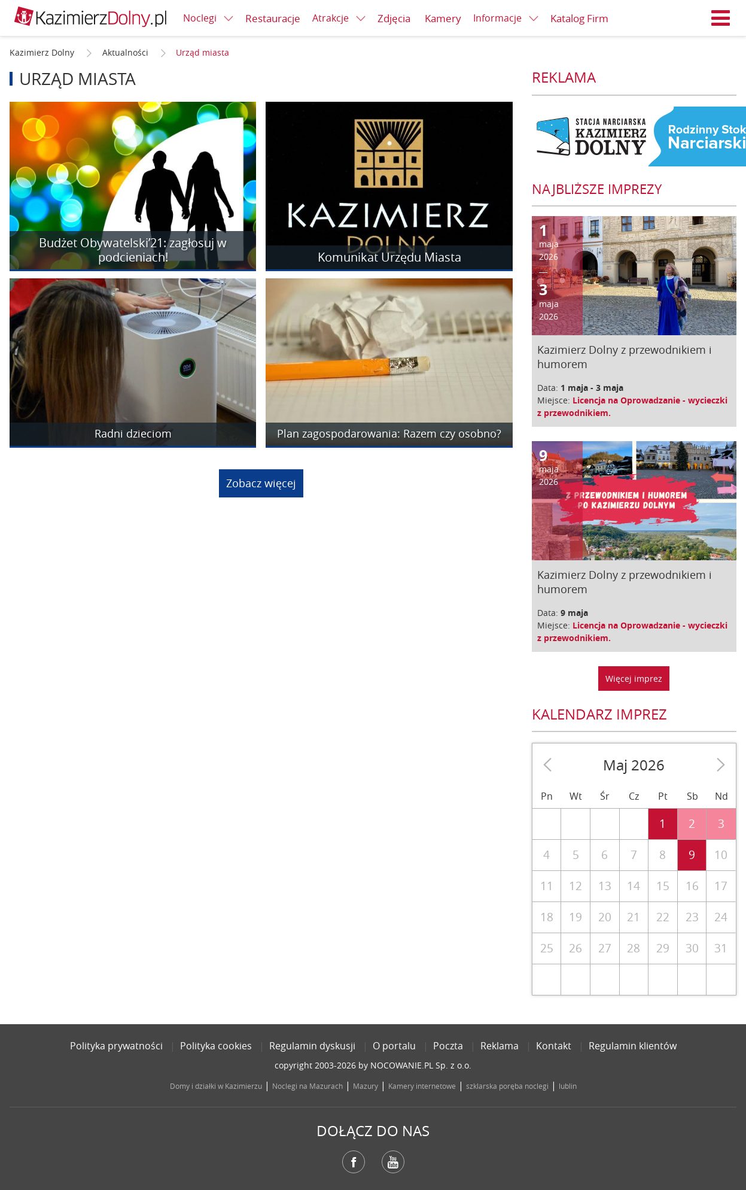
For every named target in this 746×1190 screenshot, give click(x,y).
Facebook (353, 1161)
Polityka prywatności (116, 1045)
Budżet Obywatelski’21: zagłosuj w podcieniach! (133, 250)
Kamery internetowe (422, 1086)
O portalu (394, 1045)
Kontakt (553, 1045)
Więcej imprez (633, 678)
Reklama (499, 1045)
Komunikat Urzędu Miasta (389, 257)
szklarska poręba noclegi (507, 1086)
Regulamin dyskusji (312, 1045)
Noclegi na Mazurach (307, 1086)
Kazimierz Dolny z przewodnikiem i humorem (624, 356)
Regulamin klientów (633, 1045)
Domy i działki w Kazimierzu (216, 1086)
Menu (721, 18)
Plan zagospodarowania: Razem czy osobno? (389, 434)
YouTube (393, 1161)
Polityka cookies (216, 1045)
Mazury (365, 1086)
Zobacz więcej (261, 483)
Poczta (448, 1045)
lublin (568, 1086)
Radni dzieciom (133, 434)
